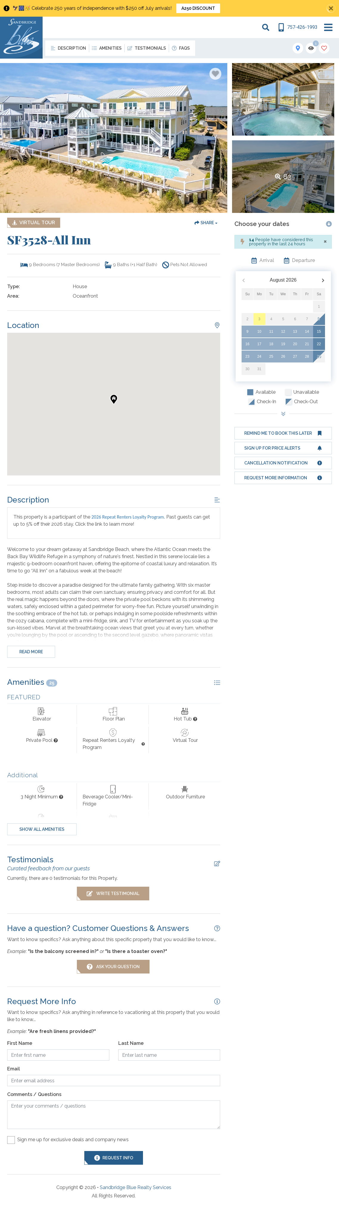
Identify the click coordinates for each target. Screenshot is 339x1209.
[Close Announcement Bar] (330, 8)
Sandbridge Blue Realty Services (135, 1187)
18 (271, 344)
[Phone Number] (297, 27)
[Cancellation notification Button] (283, 463)
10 (259, 331)
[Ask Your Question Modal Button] (113, 967)
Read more (31, 651)
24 (259, 356)
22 (319, 344)
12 (283, 331)
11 (271, 331)
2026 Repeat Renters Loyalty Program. (128, 517)
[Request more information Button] (283, 478)
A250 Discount (198, 8)
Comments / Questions (34, 1094)
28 (307, 356)
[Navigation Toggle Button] (328, 27)
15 (319, 331)
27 (295, 356)
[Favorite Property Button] (215, 74)
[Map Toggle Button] (298, 48)
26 (283, 356)
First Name (19, 1043)
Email (13, 1069)
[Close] (325, 241)
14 (307, 331)
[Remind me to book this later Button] (283, 433)
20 (295, 344)
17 (259, 344)
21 (307, 344)
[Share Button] (206, 223)
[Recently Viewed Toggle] (311, 48)
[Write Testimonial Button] (113, 893)
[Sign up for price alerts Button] (283, 448)
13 (295, 331)
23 (247, 356)
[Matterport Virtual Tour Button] (33, 223)
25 (271, 356)
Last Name (131, 1043)
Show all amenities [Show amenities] (41, 829)
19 (283, 344)
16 (247, 344)
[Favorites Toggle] (324, 48)
